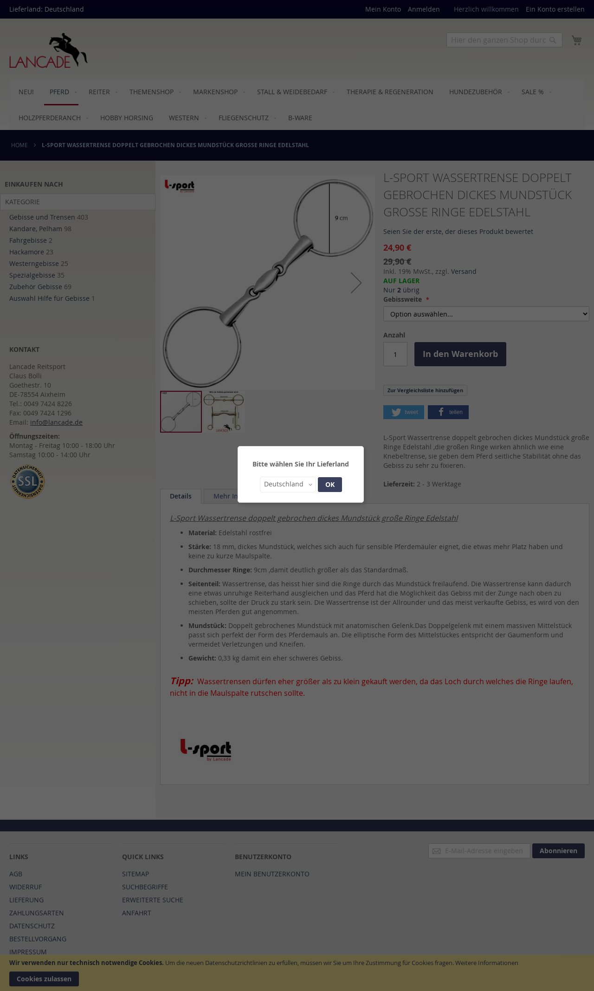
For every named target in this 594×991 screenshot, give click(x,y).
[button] (288, 484)
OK (330, 484)
